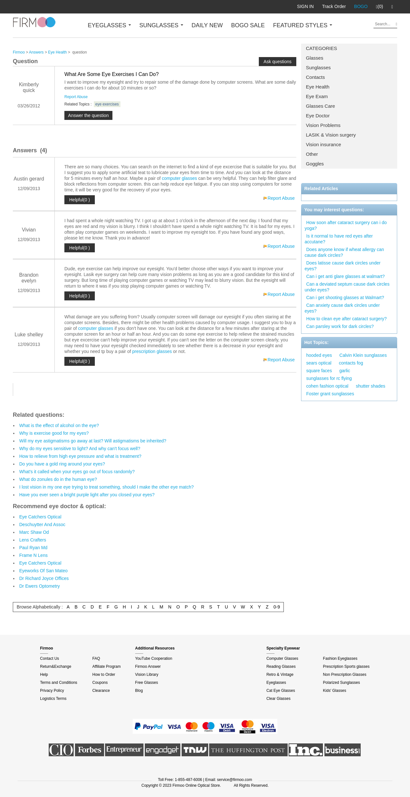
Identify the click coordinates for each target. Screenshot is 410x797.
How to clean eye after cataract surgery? (346, 318)
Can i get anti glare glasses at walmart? (345, 276)
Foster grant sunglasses (330, 393)
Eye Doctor (318, 115)
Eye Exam (317, 96)
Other (312, 154)
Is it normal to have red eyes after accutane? (339, 238)
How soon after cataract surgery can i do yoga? (346, 225)
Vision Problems (323, 125)
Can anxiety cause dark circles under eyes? (342, 308)
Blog (139, 690)
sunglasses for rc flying (329, 378)
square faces (319, 370)
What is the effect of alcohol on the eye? (59, 425)
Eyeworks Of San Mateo (43, 570)
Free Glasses (146, 682)
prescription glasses (152, 351)
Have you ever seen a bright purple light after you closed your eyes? (87, 494)
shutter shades (370, 386)
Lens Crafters (32, 539)
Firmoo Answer (148, 666)
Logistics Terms (53, 698)
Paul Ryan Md (33, 547)
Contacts (315, 77)
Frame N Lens (33, 555)
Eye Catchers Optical (40, 516)
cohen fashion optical (327, 386)
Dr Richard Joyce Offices (44, 578)
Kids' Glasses (334, 690)
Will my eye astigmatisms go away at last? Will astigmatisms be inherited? (92, 440)
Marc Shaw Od (34, 532)
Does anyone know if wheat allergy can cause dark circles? (344, 252)
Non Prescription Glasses (344, 674)
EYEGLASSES (109, 25)
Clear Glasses (278, 698)
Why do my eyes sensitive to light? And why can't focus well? (79, 448)
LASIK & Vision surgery (331, 135)
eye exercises (107, 104)
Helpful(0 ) (79, 199)
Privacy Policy (52, 690)
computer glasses (179, 178)
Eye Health (317, 86)
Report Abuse (76, 97)
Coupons (100, 682)
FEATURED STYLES (302, 25)
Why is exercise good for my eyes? (54, 433)
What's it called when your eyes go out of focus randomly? (77, 471)
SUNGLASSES (161, 25)
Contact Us (49, 658)
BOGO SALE (248, 25)
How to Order (103, 674)
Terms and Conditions (58, 682)
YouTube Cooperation (153, 658)
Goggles (315, 163)
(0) (379, 6)
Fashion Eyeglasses (340, 658)
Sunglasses (318, 67)
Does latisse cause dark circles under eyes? (343, 265)
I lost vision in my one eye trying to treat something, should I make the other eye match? (106, 487)
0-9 (277, 606)
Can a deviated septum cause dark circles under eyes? (347, 286)
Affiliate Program (106, 666)
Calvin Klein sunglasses (363, 355)
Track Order (334, 6)
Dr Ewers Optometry (39, 586)
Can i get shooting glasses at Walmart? (345, 297)
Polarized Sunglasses (341, 682)
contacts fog (351, 362)
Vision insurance (323, 144)
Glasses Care (320, 106)
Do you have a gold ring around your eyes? (62, 463)
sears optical (319, 362)
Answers (36, 52)
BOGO (361, 6)
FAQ (96, 658)
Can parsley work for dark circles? (340, 326)
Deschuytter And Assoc (42, 524)
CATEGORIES (321, 48)
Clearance (101, 690)
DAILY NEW (207, 25)
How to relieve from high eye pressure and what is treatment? (80, 456)
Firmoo (19, 52)
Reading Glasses (281, 666)
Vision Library (146, 674)
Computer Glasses (282, 658)
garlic (345, 370)
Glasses (314, 58)
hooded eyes (319, 355)
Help (44, 674)
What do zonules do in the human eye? (58, 479)
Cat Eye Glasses (280, 690)
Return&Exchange (55, 666)
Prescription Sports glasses (346, 666)
